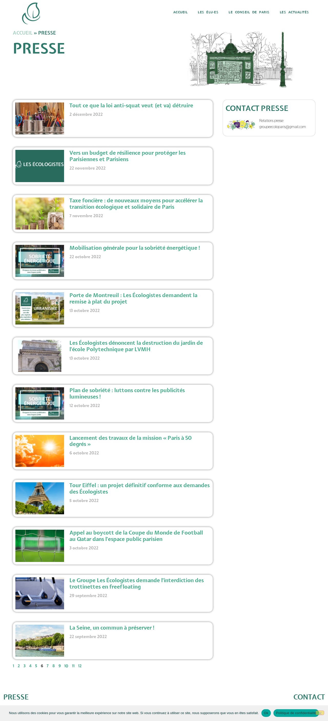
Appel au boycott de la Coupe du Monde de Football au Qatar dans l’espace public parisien (136, 536)
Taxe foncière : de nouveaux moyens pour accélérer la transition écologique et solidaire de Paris (136, 204)
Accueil (180, 12)
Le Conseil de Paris (249, 12)
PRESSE (16, 697)
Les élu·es (208, 12)
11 (73, 666)
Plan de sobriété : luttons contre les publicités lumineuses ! (127, 393)
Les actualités (294, 12)
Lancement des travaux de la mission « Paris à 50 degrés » (130, 441)
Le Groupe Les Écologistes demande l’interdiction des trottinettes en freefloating (136, 583)
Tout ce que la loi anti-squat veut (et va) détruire (131, 105)
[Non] (319, 712)
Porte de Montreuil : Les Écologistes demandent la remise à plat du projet (133, 298)
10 (66, 666)
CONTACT (309, 697)
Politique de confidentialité (296, 713)
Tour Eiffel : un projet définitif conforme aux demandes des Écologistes (139, 488)
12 (80, 666)
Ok (266, 713)
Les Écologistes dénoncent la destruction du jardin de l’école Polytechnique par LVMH (136, 346)
